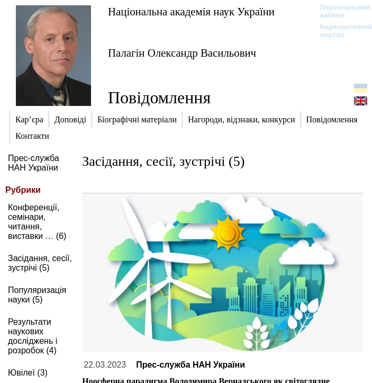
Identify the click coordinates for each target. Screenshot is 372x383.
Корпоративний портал (340, 31)
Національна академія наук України (191, 11)
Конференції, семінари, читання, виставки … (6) (37, 222)
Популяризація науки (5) (37, 295)
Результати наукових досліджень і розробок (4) (32, 336)
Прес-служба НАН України (33, 163)
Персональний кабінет (340, 11)
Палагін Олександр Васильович (182, 53)
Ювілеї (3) (28, 372)
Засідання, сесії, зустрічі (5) (40, 263)
